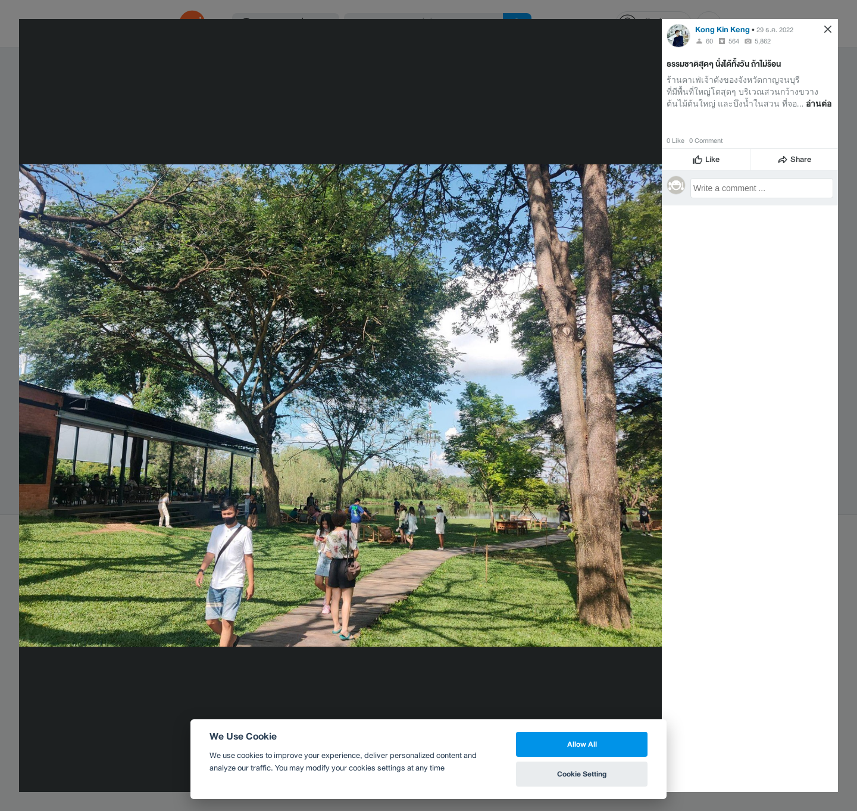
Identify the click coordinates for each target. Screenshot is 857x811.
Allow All (582, 744)
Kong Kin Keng (722, 29)
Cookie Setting (581, 773)
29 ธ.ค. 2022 (774, 29)
